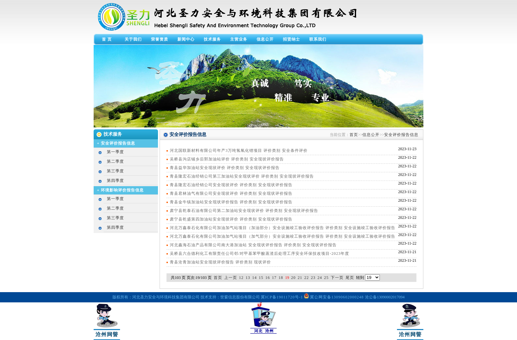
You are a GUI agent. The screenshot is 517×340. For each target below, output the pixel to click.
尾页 (350, 277)
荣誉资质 (159, 39)
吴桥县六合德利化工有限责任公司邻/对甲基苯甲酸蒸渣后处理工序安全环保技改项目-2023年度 (259, 253)
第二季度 (115, 161)
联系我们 (317, 39)
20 (293, 277)
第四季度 (115, 180)
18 (281, 277)
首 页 (107, 39)
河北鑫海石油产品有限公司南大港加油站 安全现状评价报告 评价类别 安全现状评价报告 (253, 245)
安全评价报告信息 (118, 143)
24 (320, 277)
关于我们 (133, 39)
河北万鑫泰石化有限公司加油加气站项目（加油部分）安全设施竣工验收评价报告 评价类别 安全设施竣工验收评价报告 (282, 227)
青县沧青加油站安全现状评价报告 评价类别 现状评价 (220, 262)
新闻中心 (186, 39)
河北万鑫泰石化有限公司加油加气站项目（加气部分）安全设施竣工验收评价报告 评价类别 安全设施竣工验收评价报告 (282, 236)
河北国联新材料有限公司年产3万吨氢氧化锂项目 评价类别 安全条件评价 (239, 150)
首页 (354, 134)
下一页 (337, 277)
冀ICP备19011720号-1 (282, 297)
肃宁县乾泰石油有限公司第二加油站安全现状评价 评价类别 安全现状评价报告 (244, 210)
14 (254, 277)
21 (300, 277)
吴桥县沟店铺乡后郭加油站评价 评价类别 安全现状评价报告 (227, 159)
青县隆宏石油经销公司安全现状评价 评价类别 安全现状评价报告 (231, 185)
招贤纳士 (291, 39)
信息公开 (265, 39)
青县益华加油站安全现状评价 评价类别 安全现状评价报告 (225, 167)
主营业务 (238, 39)
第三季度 (115, 171)
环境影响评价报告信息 (122, 190)
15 (261, 277)
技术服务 (212, 39)
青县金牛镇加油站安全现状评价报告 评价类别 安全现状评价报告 (231, 202)
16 (267, 277)
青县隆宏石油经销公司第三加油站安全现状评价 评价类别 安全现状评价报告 (242, 176)
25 (326, 277)
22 (306, 277)
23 (313, 277)
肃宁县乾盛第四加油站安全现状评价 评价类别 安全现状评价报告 (231, 219)
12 (241, 277)
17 (274, 277)
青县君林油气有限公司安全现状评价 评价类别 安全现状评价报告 (231, 193)
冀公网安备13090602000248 (334, 297)
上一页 (230, 277)
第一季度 (115, 152)
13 (248, 277)
